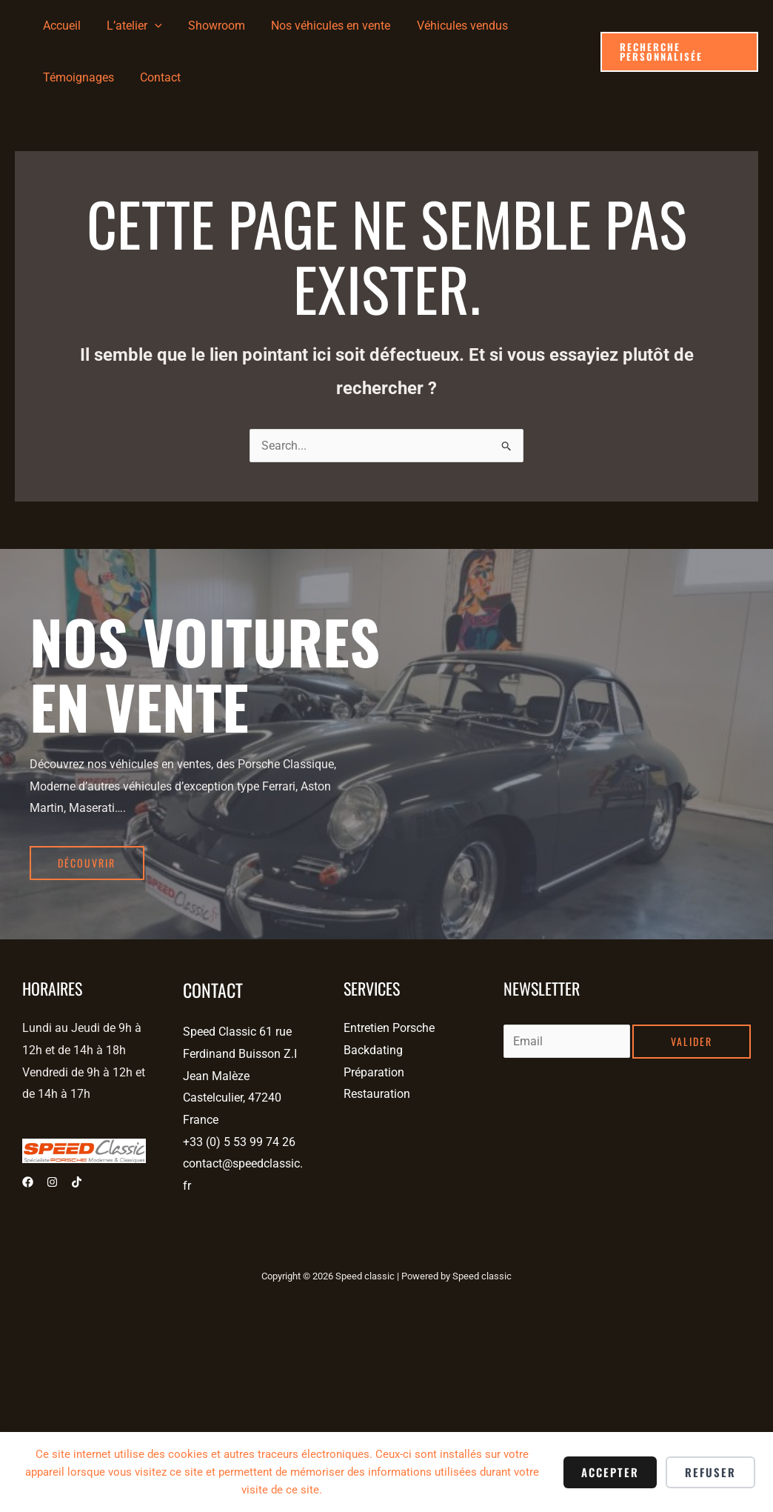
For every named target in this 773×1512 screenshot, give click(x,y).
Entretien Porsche (389, 1028)
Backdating (373, 1050)
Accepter (610, 1472)
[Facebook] (27, 1182)
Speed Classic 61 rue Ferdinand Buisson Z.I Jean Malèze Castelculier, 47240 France (240, 1076)
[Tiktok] (76, 1182)
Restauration (377, 1094)
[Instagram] (52, 1182)
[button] (678, 52)
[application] (151, 26)
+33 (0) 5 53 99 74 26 (239, 1142)
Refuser (710, 1472)
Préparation (374, 1072)
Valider (691, 1041)
